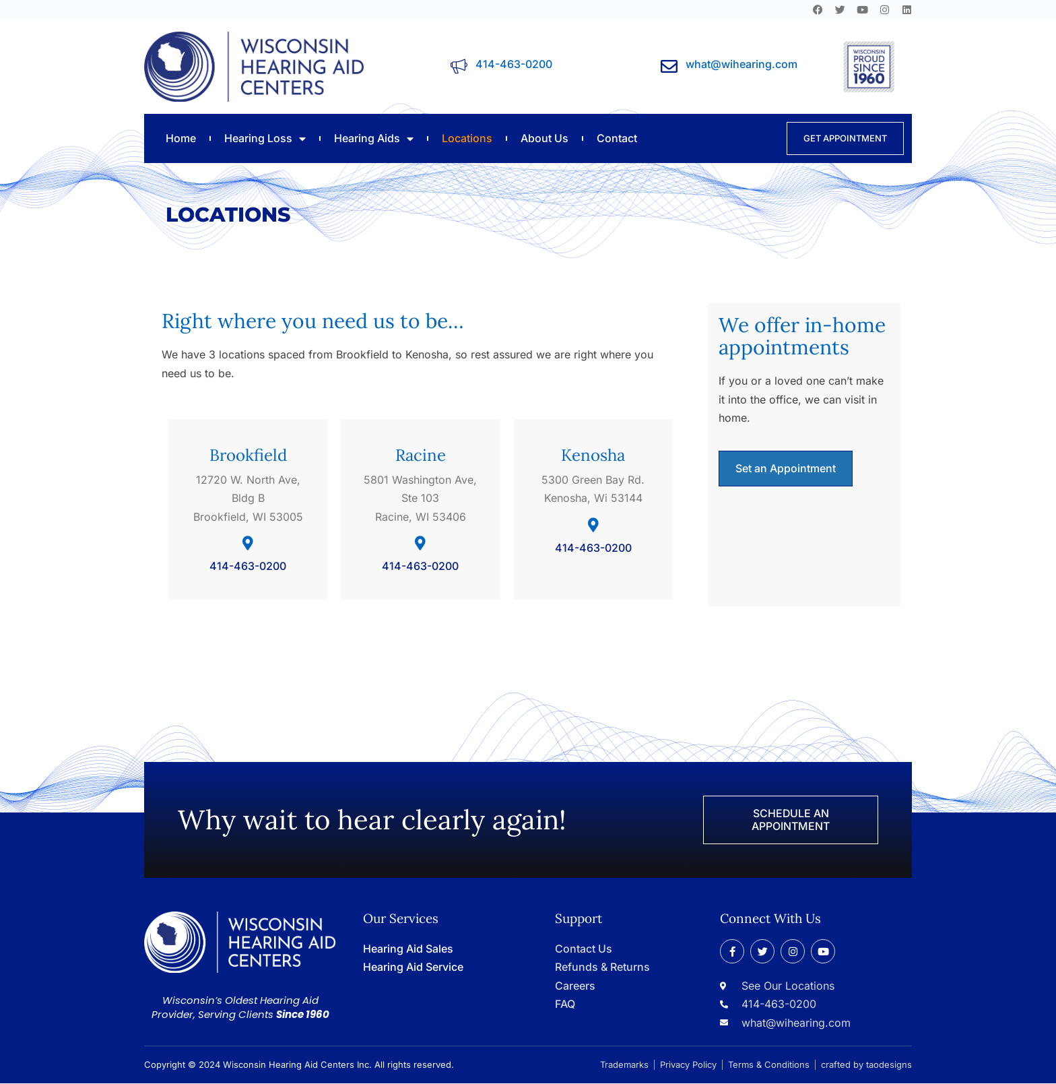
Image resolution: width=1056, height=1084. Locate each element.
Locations (467, 138)
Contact (617, 138)
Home (181, 138)
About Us (544, 138)
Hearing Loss (265, 138)
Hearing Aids (374, 138)
